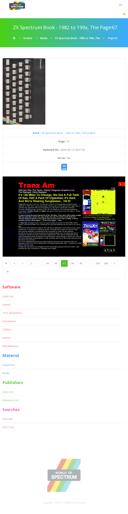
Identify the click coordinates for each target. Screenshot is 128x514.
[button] (124, 14)
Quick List (8, 296)
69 (81, 263)
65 (47, 263)
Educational (9, 321)
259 (98, 263)
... (39, 263)
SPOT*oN (8, 427)
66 (56, 263)
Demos (6, 337)
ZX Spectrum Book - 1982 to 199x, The (77, 38)
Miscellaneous (10, 346)
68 (72, 263)
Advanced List (10, 400)
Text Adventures (12, 312)
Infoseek (7, 418)
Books (44, 38)
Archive (27, 38)
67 (64, 263)
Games (6, 304)
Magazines (8, 364)
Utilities (6, 329)
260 (106, 263)
